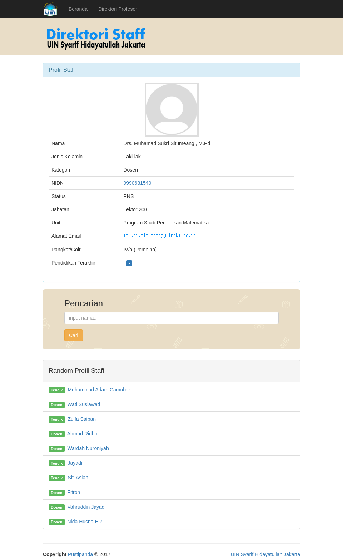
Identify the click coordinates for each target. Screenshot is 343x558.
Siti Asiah (78, 477)
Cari (73, 335)
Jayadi (75, 463)
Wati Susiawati (83, 404)
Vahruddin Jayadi (86, 507)
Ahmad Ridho (82, 433)
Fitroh (73, 492)
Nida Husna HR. (85, 521)
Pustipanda (80, 554)
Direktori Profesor (117, 9)
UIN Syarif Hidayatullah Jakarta (265, 554)
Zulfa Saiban (82, 419)
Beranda (78, 9)
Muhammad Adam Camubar (99, 389)
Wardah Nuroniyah (88, 448)
